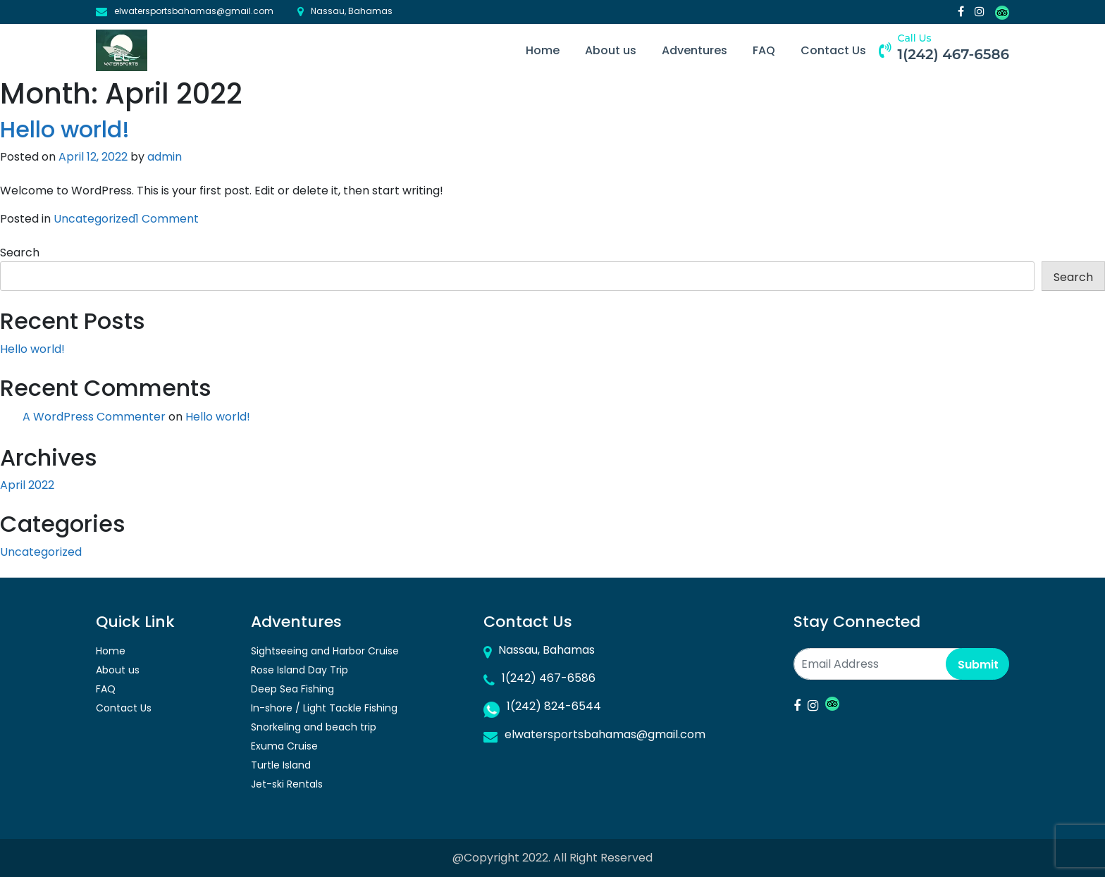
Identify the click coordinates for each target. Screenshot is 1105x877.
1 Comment (167, 219)
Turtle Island (281, 765)
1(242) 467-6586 (953, 54)
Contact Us (833, 50)
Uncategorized (94, 219)
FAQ (764, 50)
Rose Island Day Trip (299, 670)
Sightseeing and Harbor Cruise (325, 651)
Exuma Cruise (284, 746)
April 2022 (27, 485)
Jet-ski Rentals (287, 784)
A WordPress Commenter (94, 417)
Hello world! (65, 129)
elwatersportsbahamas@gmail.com (193, 11)
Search (19, 252)
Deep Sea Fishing (292, 689)
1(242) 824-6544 (554, 706)
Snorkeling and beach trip (313, 727)
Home (543, 50)
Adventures (694, 50)
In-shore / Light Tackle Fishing (324, 708)
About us (610, 50)
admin (164, 157)
